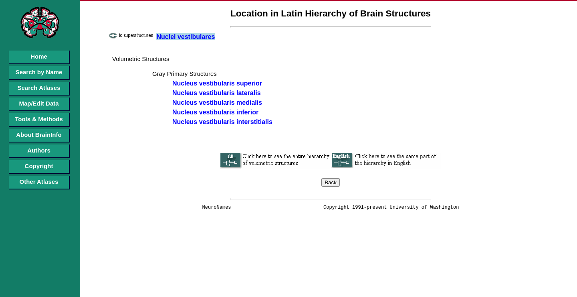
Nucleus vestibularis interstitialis (222, 121)
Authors (38, 150)
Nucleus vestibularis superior (217, 83)
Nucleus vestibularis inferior (215, 112)
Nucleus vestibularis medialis (217, 102)
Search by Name (39, 72)
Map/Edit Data (39, 103)
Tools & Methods (39, 119)
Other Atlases (39, 181)
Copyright (39, 166)
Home (38, 56)
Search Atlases (38, 87)
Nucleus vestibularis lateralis (216, 93)
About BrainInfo (38, 134)
